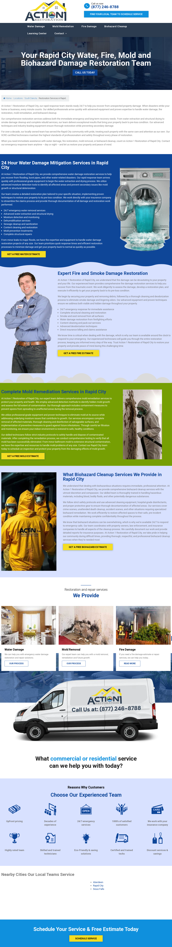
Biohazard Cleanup (115, 29)
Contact (59, 36)
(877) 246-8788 (105, 7)
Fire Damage (89, 29)
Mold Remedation (63, 29)
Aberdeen (98, 884)
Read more (130, 666)
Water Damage (36, 29)
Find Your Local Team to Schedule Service (116, 14)
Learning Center (37, 36)
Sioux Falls (98, 891)
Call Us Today (85, 75)
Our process (16, 666)
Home (7, 101)
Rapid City (98, 888)
